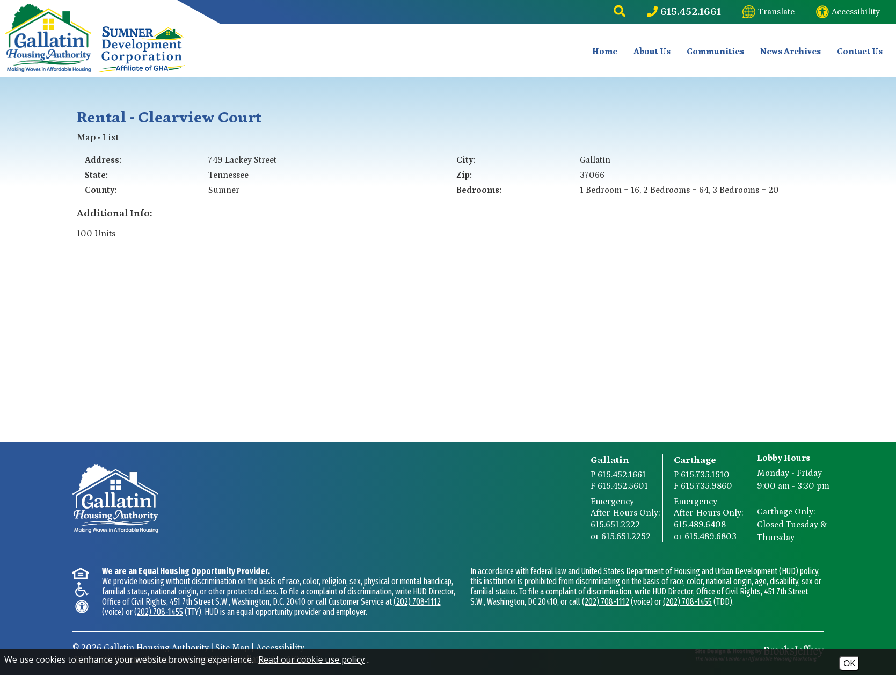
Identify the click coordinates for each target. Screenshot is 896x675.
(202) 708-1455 (158, 612)
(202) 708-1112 (417, 602)
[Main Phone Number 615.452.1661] (684, 12)
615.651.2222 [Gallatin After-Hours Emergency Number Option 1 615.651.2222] (615, 524)
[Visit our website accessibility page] (848, 12)
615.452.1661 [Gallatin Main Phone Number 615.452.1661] (622, 475)
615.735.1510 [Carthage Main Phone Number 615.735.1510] (705, 475)
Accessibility (280, 647)
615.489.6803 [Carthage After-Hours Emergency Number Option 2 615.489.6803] (710, 536)
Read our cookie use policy (311, 659)
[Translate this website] (768, 12)
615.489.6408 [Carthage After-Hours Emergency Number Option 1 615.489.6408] (700, 524)
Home (604, 51)
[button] (619, 12)
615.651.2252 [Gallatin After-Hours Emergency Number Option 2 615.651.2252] (626, 536)
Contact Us (860, 51)
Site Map (232, 647)
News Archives (790, 51)
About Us (652, 51)
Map (86, 137)
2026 (91, 647)
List (111, 137)
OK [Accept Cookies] (849, 663)
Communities (715, 51)
